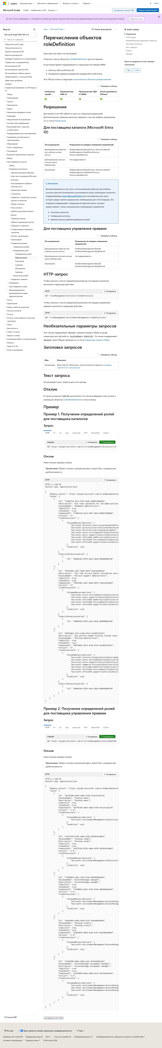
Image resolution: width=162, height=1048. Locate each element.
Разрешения (60, 120)
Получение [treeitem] (19, 261)
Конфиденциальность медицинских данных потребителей (119, 1036)
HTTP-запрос (131, 37)
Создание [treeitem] (19, 265)
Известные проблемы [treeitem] (14, 80)
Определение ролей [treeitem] (23, 254)
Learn (46, 29)
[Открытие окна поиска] (150, 3)
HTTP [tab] (47, 433)
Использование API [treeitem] (13, 66)
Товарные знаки (31, 1040)
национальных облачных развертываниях (92, 79)
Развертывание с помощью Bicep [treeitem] (18, 77)
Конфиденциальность (83, 1036)
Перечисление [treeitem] (21, 257)
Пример (129, 54)
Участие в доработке (62, 1036)
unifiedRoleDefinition (78, 59)
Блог (47, 1036)
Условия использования (12, 1040)
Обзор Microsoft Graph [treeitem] (14, 44)
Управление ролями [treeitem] (21, 247)
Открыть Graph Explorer (148, 10)
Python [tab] (106, 433)
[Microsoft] (4, 3)
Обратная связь (136, 19)
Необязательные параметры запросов (141, 40)
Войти (156, 3)
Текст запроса (131, 47)
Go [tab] (60, 433)
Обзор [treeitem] (9, 94)
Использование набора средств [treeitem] (18, 73)
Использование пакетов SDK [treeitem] (16, 69)
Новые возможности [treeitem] (13, 48)
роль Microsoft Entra (72, 196)
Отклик (129, 50)
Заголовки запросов (134, 44)
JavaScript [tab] (76, 433)
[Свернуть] (34, 29)
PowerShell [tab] (95, 433)
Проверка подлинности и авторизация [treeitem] (20, 59)
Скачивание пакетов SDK (124, 10)
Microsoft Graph (56, 29)
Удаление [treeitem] (19, 272)
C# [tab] (54, 433)
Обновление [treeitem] (20, 268)
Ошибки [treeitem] (8, 84)
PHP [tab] (85, 433)
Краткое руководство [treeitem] (13, 55)
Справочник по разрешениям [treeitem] (17, 62)
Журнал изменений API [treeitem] (14, 51)
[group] (81, 447)
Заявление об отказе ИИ (13, 1036)
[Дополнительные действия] (116, 29)
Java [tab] (67, 433)
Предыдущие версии (34, 1036)
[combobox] (20, 35)
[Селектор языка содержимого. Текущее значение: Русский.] (9, 1031)
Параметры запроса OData (97, 340)
